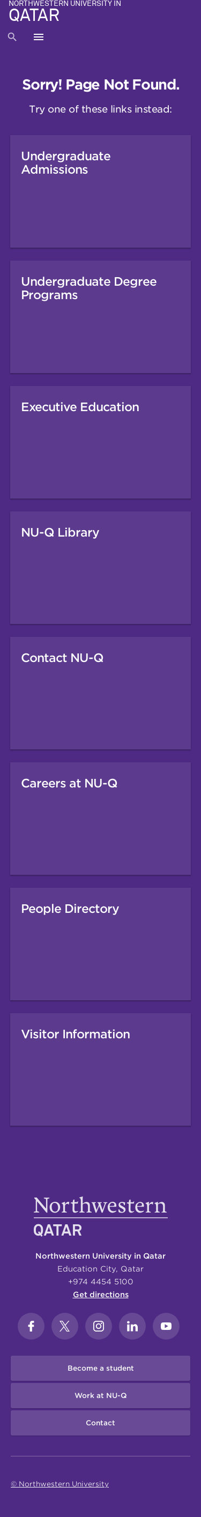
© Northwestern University (60, 1484)
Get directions (101, 1294)
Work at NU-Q (101, 1396)
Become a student (101, 1368)
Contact (100, 1423)
